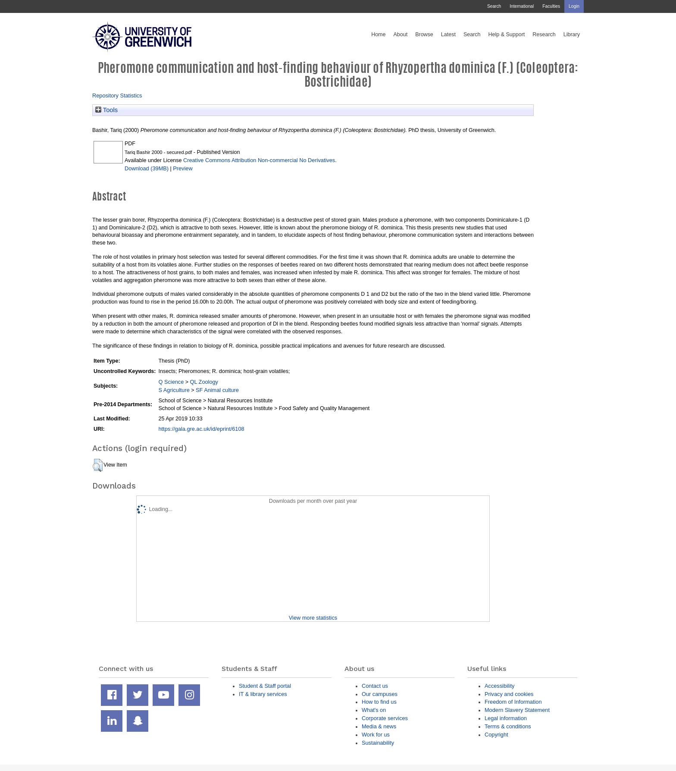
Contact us (375, 686)
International (522, 6)
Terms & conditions (508, 726)
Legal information (506, 718)
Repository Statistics (117, 95)
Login (574, 6)
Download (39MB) (147, 168)
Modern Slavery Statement (517, 710)
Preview (182, 168)
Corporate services (385, 718)
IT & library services (263, 694)
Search (494, 6)
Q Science (171, 382)
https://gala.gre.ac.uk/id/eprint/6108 (201, 429)
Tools (106, 110)
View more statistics (313, 617)
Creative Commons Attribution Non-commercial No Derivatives (259, 160)
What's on (374, 710)
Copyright (496, 734)
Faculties (551, 6)
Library (571, 34)
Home (378, 34)
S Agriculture (173, 390)
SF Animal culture (217, 390)
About (400, 34)
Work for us (376, 734)
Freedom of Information (513, 702)
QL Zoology (204, 382)
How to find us (379, 702)
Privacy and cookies (509, 694)
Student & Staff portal (265, 686)
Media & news (379, 726)
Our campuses (379, 694)
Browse (424, 34)
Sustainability (378, 743)
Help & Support (506, 34)
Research (544, 34)
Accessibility (499, 686)
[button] (98, 465)
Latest (448, 34)
